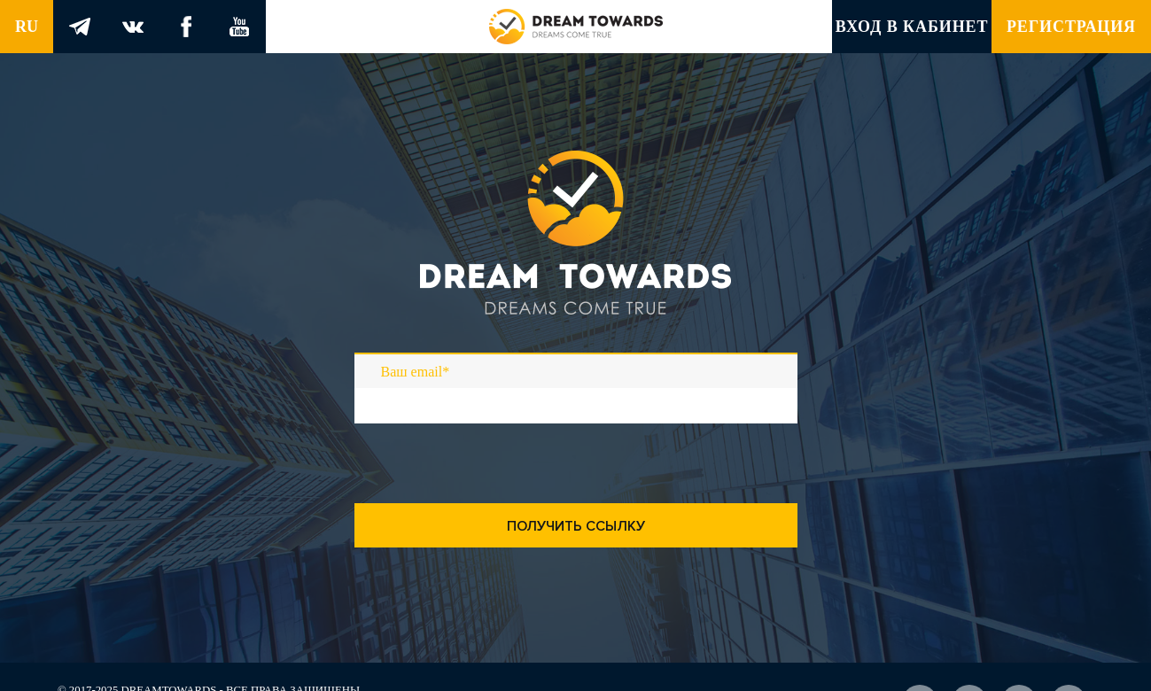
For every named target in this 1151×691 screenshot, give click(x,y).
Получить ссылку (576, 526)
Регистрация (1071, 26)
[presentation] (489, 489)
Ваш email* (415, 371)
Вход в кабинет (912, 26)
